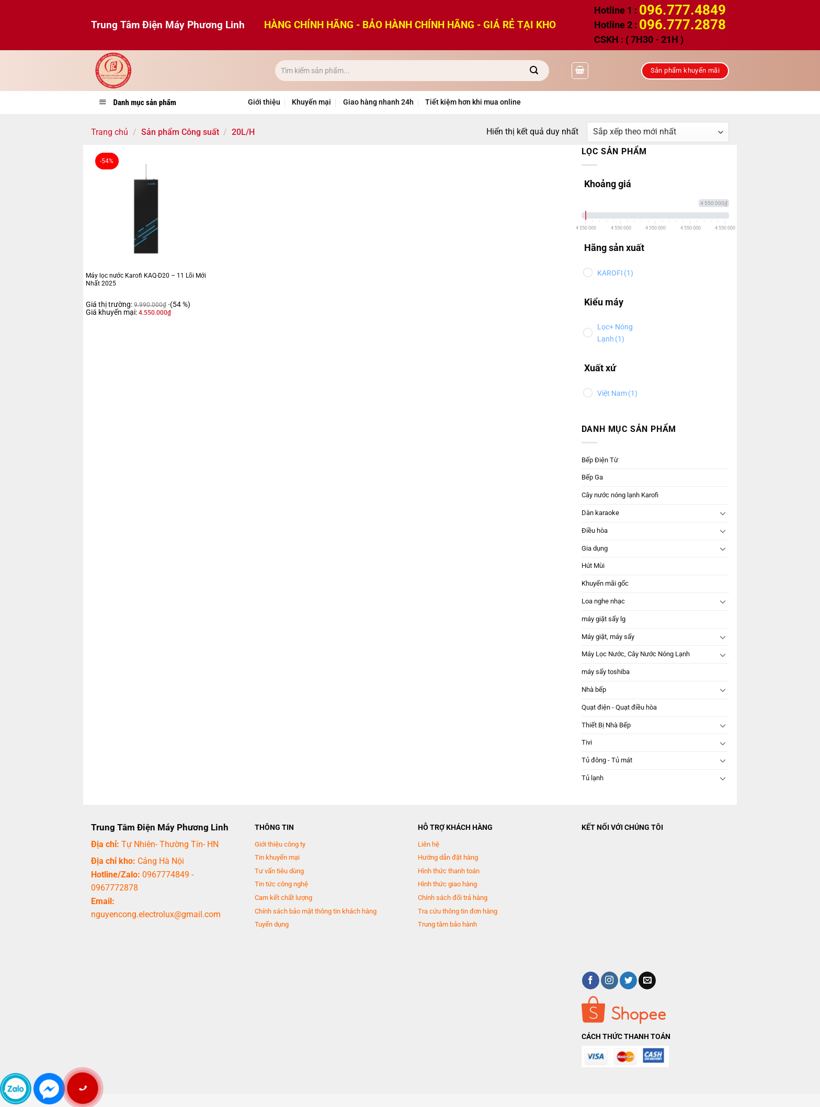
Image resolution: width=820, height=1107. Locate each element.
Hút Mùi (593, 565)
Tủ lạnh (592, 778)
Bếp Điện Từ (600, 460)
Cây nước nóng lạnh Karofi (620, 495)
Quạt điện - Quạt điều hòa (619, 707)
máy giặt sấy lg (603, 619)
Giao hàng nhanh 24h (378, 102)
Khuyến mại (311, 102)
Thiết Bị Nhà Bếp (606, 725)
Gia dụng (595, 548)
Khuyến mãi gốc (605, 583)
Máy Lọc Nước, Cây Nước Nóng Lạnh (636, 654)
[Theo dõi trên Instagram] (609, 980)
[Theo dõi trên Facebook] (590, 980)
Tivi (587, 742)
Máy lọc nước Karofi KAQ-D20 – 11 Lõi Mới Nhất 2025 (146, 280)
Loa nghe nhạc (603, 601)
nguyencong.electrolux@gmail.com (156, 914)
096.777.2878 (682, 24)
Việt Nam (617, 393)
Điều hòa (595, 530)
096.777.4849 (682, 10)
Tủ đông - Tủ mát (607, 760)
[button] (580, 70)
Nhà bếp (594, 689)
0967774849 (165, 875)
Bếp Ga (592, 477)
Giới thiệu (264, 102)
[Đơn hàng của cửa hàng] (658, 132)
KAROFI (615, 273)
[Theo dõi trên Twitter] (628, 980)
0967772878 (114, 888)
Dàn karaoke (600, 513)
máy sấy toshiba (606, 672)
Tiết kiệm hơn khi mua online (473, 102)
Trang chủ (109, 132)
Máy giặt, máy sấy (608, 637)
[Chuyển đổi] (722, 513)
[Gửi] (534, 71)
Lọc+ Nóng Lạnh (615, 333)
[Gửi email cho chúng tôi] (647, 980)
